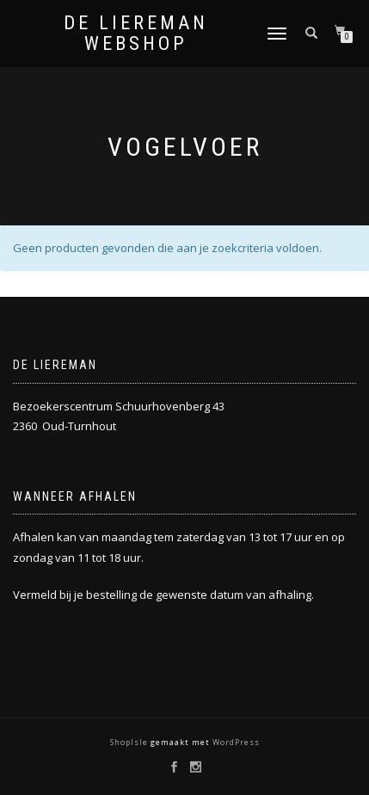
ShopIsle (130, 742)
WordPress (235, 742)
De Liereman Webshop (136, 33)
